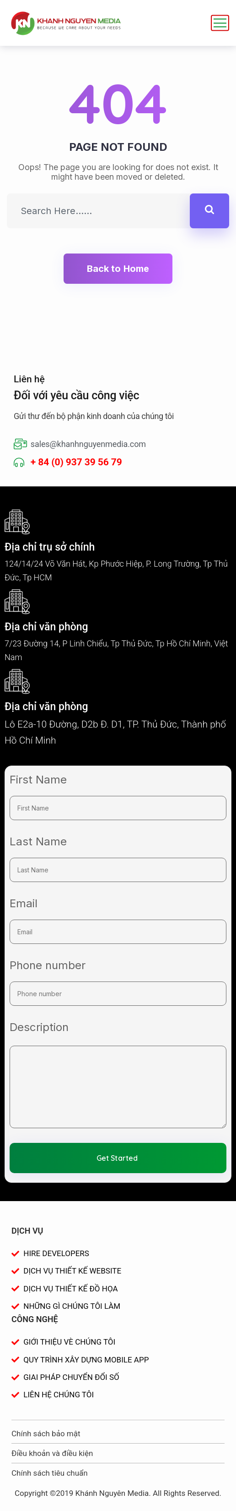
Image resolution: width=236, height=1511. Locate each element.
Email (24, 903)
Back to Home (118, 268)
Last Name (38, 841)
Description (39, 1027)
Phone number (48, 965)
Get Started (117, 1158)
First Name (38, 779)
